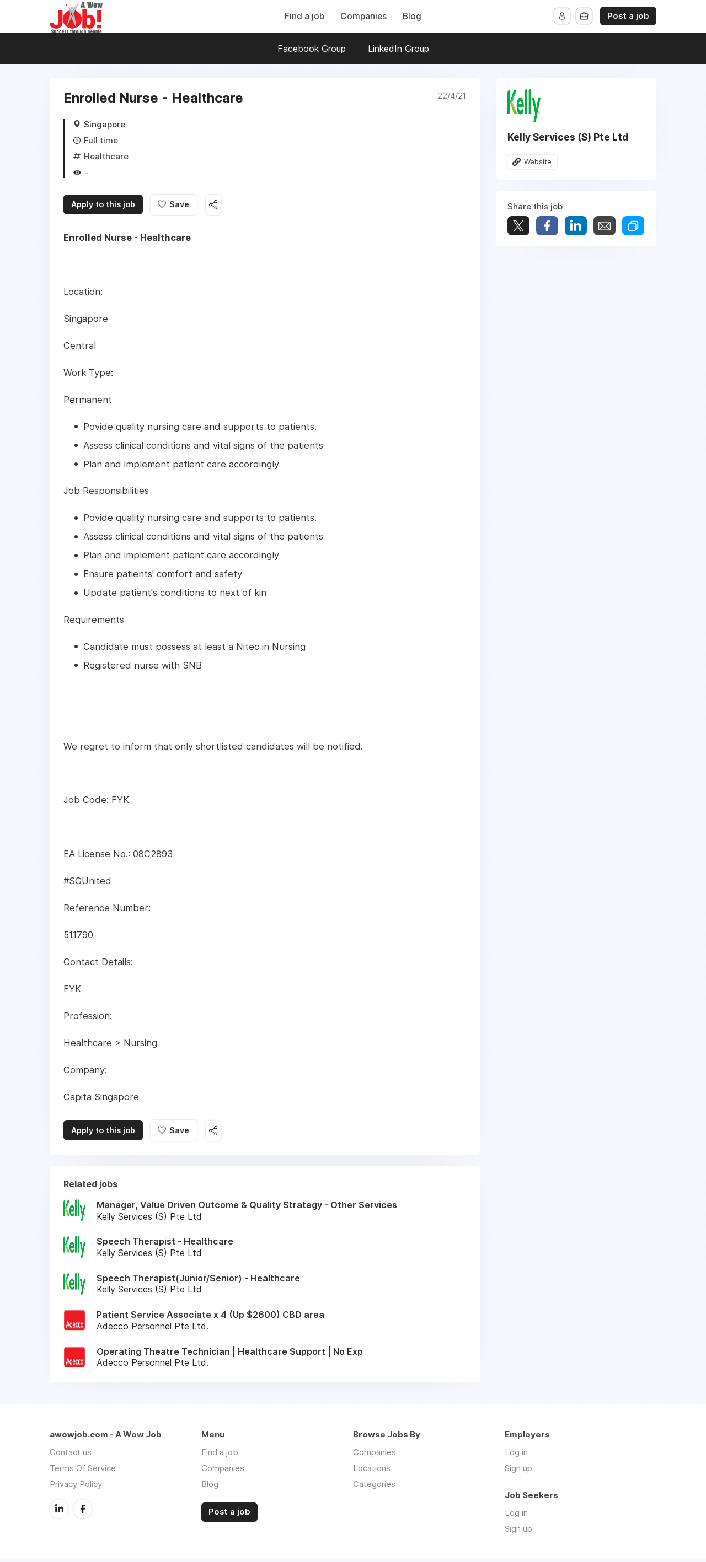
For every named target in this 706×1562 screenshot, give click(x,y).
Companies (363, 16)
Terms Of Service (83, 1471)
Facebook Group (311, 48)
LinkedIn (59, 1511)
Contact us (71, 1455)
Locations (372, 1471)
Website (539, 162)
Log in (516, 1455)
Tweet (518, 226)
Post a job (628, 16)
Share (547, 226)
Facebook (82, 1511)
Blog (412, 16)
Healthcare (106, 156)
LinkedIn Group (398, 48)
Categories (374, 1487)
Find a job (304, 16)
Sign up (518, 1471)
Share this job (232, 206)
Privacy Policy (76, 1487)
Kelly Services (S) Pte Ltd (567, 137)
